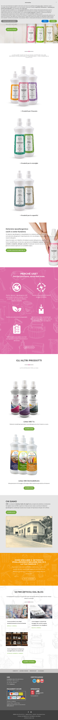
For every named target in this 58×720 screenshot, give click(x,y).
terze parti (22, 9)
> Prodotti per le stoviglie (29, 163)
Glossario (41, 670)
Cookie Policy (17, 703)
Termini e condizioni (11, 701)
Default (9, 625)
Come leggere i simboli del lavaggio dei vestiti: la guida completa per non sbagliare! (39, 623)
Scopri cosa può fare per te (16, 250)
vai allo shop (11, 29)
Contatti (15, 670)
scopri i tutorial (29, 661)
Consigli (14, 625)
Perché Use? (33, 670)
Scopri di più (29, 428)
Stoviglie (9, 653)
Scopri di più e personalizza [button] (9, 21)
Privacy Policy (10, 703)
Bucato (34, 627)
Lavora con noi (24, 670)
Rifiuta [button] (45, 21)
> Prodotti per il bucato (29, 111)
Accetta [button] (53, 21)
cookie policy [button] (24, 8)
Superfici (15, 653)
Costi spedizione (34, 695)
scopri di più (29, 347)
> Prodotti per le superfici (29, 215)
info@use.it (12, 684)
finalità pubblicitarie (32, 12)
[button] (56, 2)
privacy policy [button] (40, 5)
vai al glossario (29, 578)
